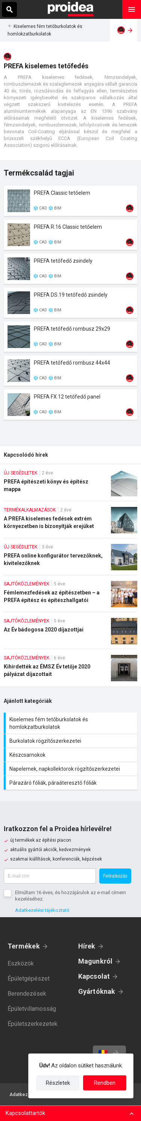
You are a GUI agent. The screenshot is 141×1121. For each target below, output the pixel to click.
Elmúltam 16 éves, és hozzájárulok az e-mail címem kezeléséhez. (70, 896)
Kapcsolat (94, 976)
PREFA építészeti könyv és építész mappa (70, 485)
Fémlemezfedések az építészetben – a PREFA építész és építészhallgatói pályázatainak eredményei (70, 596)
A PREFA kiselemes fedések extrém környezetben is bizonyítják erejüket (70, 522)
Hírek (87, 946)
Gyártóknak (96, 991)
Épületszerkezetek (33, 1023)
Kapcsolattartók (25, 1113)
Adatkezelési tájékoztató (42, 910)
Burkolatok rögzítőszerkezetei (71, 741)
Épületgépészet (29, 978)
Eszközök (21, 963)
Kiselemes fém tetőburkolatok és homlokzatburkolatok (71, 723)
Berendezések (27, 993)
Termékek (24, 946)
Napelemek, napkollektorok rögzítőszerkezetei (71, 769)
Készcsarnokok (71, 755)
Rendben (104, 1082)
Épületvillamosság (32, 1008)
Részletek (58, 1082)
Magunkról (95, 961)
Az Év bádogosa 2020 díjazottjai (70, 633)
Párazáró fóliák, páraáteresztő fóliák (71, 783)
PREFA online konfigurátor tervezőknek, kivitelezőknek (70, 559)
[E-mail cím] (50, 876)
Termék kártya (70, 201)
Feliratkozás (115, 876)
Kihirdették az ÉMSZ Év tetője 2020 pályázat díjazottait (70, 670)
